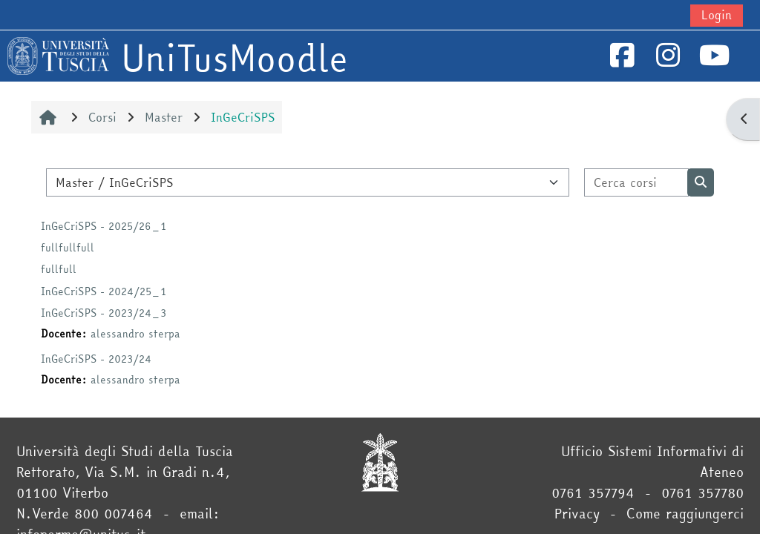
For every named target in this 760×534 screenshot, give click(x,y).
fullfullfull (67, 248)
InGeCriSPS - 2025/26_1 (103, 226)
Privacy (577, 514)
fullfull (58, 269)
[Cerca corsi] (636, 182)
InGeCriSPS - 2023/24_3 (103, 313)
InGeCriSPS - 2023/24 (96, 359)
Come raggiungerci (685, 514)
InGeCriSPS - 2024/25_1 (103, 291)
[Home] (58, 54)
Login (716, 15)
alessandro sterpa (135, 334)
